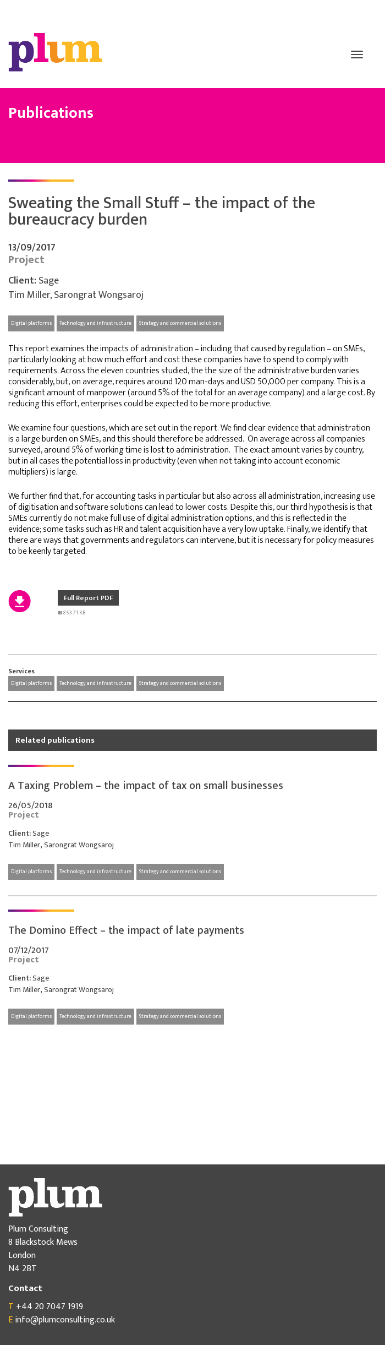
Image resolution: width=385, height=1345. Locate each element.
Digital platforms (31, 323)
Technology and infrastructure (95, 323)
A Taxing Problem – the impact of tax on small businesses (145, 785)
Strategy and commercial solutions (180, 323)
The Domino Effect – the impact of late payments (126, 930)
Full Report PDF (88, 598)
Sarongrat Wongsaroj (99, 295)
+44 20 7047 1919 (49, 1306)
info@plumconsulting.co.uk (65, 1320)
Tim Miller (29, 295)
